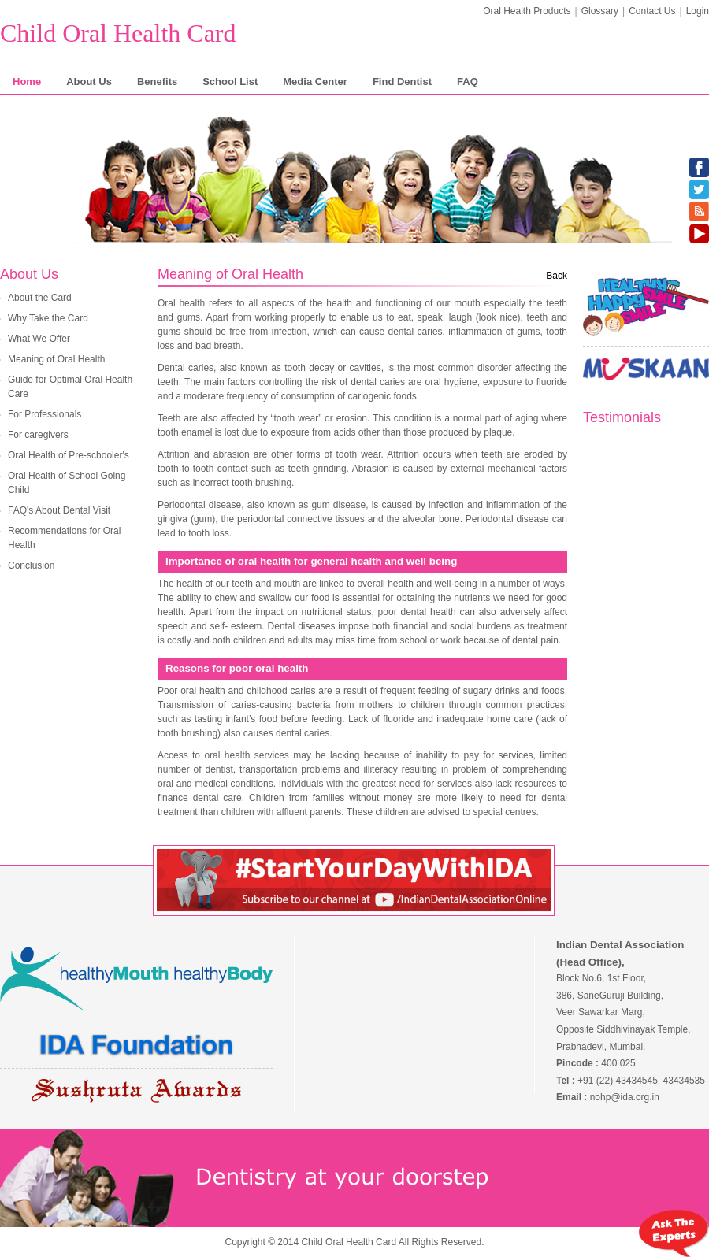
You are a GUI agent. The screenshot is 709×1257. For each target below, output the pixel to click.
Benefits (157, 81)
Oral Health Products (526, 11)
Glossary (599, 11)
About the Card (40, 297)
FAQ (467, 81)
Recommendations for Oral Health (64, 538)
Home (27, 81)
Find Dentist (402, 81)
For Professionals (44, 414)
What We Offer (39, 338)
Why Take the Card (48, 318)
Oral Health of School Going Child (66, 482)
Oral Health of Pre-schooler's (68, 455)
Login (697, 11)
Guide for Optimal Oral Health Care (70, 386)
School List (230, 81)
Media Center (315, 81)
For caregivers (38, 434)
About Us (89, 81)
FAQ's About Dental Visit (59, 510)
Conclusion (31, 565)
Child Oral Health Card (118, 33)
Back (556, 275)
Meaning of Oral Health (56, 359)
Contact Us (652, 11)
